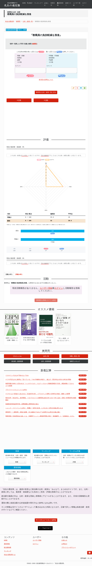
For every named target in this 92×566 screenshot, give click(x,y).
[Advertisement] (46, 120)
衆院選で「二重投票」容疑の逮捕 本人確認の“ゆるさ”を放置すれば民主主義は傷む (32, 412)
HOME (24, 3)
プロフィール (17, 356)
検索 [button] (29, 3)
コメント (18, 66)
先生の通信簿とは (9, 555)
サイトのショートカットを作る (46, 520)
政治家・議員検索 (17, 361)
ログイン (84, 4)
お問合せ (64, 544)
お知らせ (46, 4)
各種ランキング (75, 361)
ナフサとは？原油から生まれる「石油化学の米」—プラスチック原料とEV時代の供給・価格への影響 (37, 394)
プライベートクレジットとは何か (16, 390)
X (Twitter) (45, 528)
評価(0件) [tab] (19, 274)
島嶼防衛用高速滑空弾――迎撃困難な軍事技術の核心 (22, 404)
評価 (19, 100)
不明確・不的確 (54, 56)
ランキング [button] (38, 3)
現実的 (19, 58)
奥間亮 (34, 44)
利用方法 (53, 4)
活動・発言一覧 (75, 356)
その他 (19, 62)
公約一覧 (46, 356)
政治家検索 (7, 547)
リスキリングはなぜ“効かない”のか (17, 375)
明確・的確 (20, 56)
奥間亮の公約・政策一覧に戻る (46, 92)
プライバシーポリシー (68, 547)
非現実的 (51, 58)
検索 (20, 462)
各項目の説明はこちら (46, 80)
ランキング (48, 462)
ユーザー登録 (76, 4)
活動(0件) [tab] (9, 274)
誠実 (18, 60)
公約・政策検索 (46, 361)
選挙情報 (60, 4)
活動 (46, 100)
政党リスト (68, 4)
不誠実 (51, 60)
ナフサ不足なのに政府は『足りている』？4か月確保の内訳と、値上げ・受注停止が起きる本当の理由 (38, 379)
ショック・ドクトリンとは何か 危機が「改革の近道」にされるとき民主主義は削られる (34, 408)
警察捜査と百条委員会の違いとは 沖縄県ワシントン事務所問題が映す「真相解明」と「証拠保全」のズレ (39, 416)
